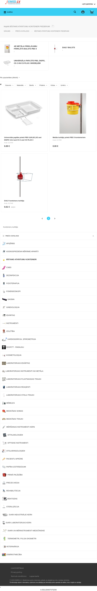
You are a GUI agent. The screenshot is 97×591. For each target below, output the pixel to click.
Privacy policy (16, 572)
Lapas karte (34, 576)
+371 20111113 (87, 4)
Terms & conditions (18, 576)
